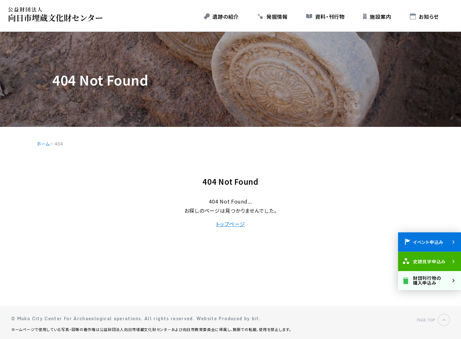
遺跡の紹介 (225, 16)
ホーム (43, 144)
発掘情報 (277, 16)
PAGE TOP (426, 319)
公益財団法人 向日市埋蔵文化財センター (57, 14)
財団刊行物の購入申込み (427, 280)
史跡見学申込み (429, 261)
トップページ (230, 224)
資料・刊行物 (329, 16)
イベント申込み (428, 242)
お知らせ (429, 16)
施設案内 (380, 16)
